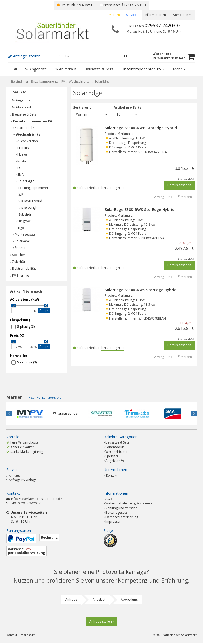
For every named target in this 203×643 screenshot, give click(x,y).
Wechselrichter (27, 134)
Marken (114, 14)
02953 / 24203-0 (162, 25)
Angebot (99, 599)
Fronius (22, 147)
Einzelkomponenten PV (143, 69)
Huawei (22, 154)
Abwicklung (129, 599)
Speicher (17, 254)
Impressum (113, 521)
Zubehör (24, 214)
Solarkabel (22, 241)
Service (131, 14)
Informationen (155, 14)
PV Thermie (19, 275)
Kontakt (110, 475)
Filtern (44, 310)
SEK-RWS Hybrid (30, 208)
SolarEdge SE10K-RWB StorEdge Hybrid (141, 128)
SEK (20, 194)
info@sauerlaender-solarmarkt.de (36, 498)
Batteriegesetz (116, 512)
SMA (20, 174)
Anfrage (13, 475)
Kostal (21, 161)
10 (127, 114)
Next (194, 413)
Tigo (20, 227)
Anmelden (182, 14)
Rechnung (49, 537)
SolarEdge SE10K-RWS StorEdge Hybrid (141, 289)
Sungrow (23, 221)
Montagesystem (26, 234)
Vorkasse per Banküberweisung (26, 551)
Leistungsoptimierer (33, 187)
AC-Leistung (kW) (24, 299)
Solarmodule (23, 128)
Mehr (179, 69)
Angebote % (114, 460)
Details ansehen (179, 185)
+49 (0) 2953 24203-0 (25, 503)
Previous (9, 413)
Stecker (19, 247)
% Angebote (36, 69)
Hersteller (18, 355)
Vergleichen (164, 196)
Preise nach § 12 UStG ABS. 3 (123, 5)
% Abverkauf (65, 69)
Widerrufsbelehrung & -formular (129, 503)
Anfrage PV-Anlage (21, 480)
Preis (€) (17, 335)
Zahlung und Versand (121, 508)
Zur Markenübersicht (46, 398)
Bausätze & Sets (98, 69)
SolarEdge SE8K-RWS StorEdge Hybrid (139, 209)
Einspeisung (20, 320)
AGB (108, 498)
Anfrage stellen (101, 621)
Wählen (91, 114)
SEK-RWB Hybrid (30, 201)
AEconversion (27, 141)
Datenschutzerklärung (121, 517)
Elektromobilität (23, 268)
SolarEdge (25, 181)
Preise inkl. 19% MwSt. (75, 5)
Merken (185, 196)
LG (18, 168)
